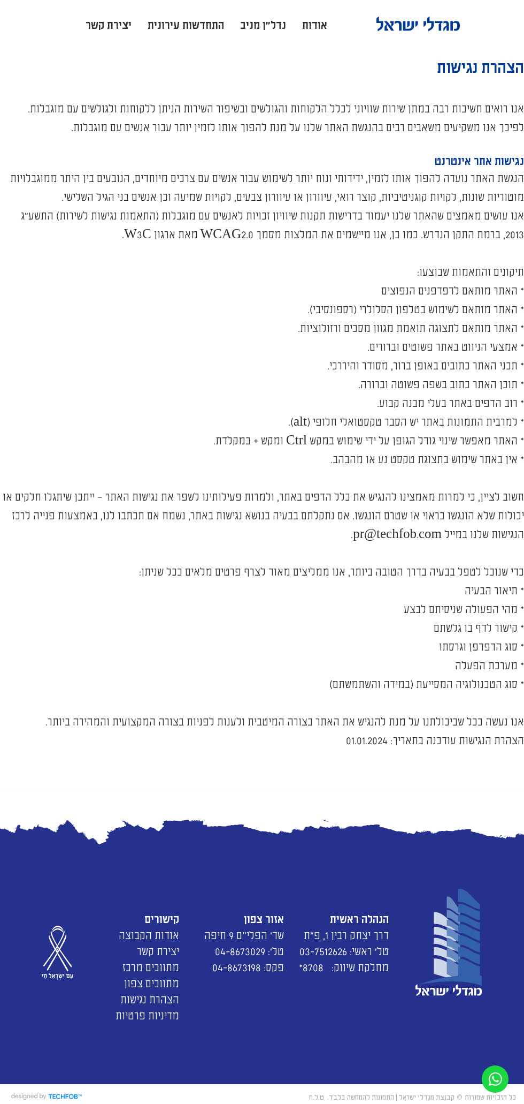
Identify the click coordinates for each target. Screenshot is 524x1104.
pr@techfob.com (397, 533)
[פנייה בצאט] (495, 1079)
